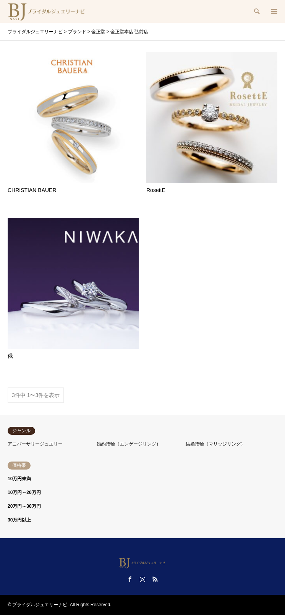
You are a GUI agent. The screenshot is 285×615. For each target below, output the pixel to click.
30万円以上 (19, 520)
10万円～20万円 (24, 492)
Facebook (130, 579)
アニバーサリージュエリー (35, 444)
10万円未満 (19, 478)
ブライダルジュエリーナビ (39, 604)
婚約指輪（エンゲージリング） (129, 444)
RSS (155, 579)
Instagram (142, 579)
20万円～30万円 (24, 506)
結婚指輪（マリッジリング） (215, 444)
